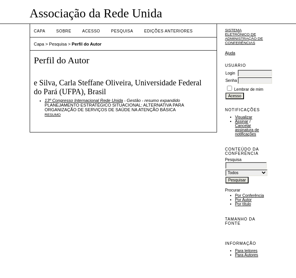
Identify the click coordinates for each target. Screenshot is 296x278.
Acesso (91, 31)
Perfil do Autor (86, 44)
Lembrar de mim (249, 89)
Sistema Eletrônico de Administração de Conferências (244, 36)
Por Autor (243, 200)
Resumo (53, 114)
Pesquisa (122, 31)
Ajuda (230, 53)
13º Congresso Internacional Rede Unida (84, 100)
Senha (231, 80)
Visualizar (243, 117)
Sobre (63, 31)
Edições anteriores (168, 31)
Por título (243, 204)
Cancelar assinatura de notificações (247, 130)
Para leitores (246, 251)
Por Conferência (249, 195)
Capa (39, 31)
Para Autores (246, 255)
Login (230, 73)
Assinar (242, 121)
